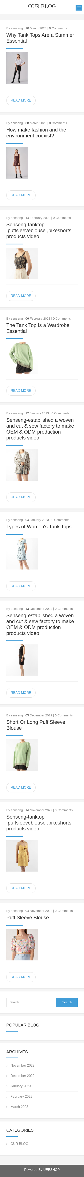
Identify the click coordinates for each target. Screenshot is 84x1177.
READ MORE (21, 100)
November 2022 (23, 1065)
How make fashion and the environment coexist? (36, 132)
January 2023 (21, 1086)
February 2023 (21, 1096)
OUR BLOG (19, 1144)
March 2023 (19, 1107)
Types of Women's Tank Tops (39, 526)
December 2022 (23, 1076)
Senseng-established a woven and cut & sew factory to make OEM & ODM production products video (40, 429)
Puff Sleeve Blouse (27, 917)
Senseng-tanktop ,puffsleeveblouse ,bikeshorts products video (38, 230)
